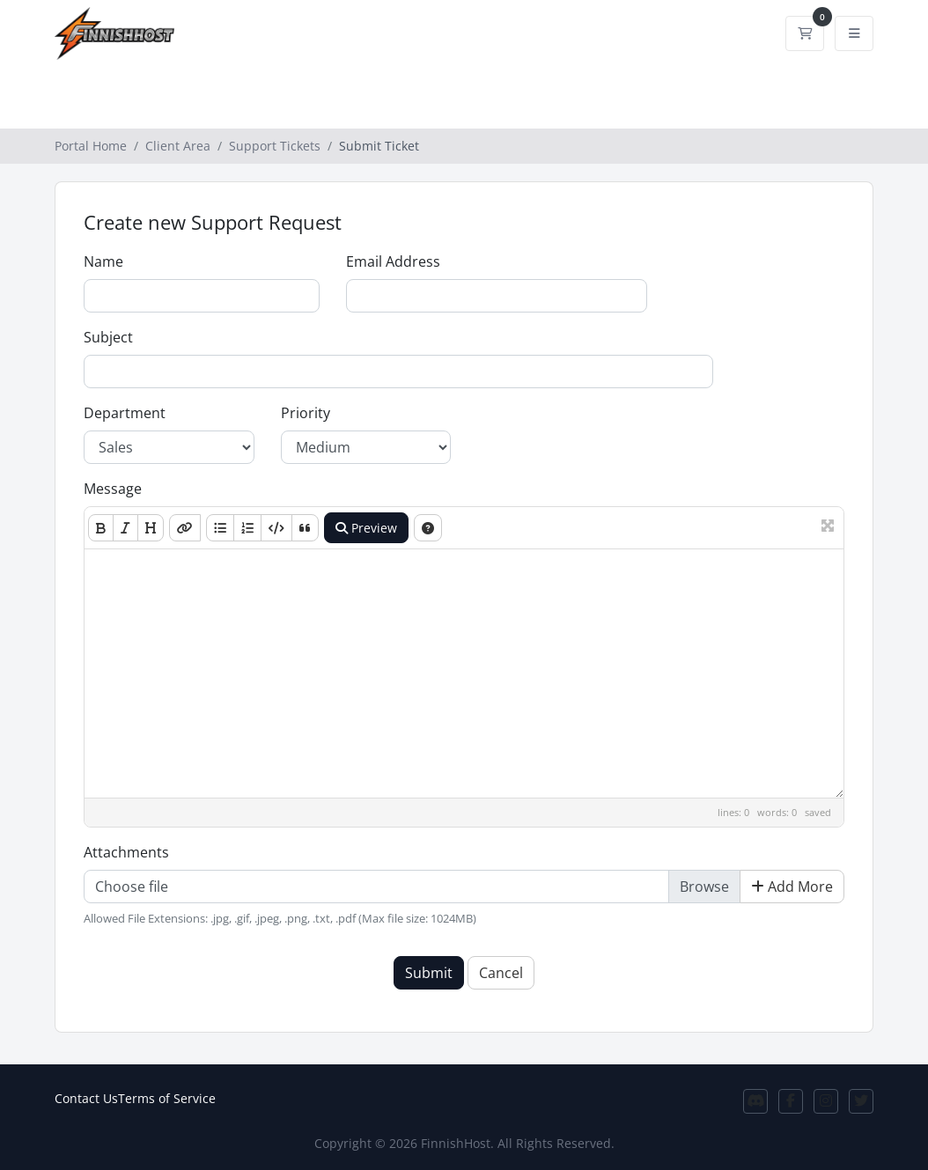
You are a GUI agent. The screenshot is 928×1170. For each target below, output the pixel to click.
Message (113, 488)
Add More (792, 886)
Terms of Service (167, 1098)
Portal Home (91, 145)
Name (103, 261)
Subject (108, 337)
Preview (366, 527)
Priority (305, 413)
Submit (429, 972)
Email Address (393, 261)
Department (125, 413)
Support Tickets (274, 145)
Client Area (177, 145)
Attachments (126, 852)
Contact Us (86, 1098)
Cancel (501, 972)
